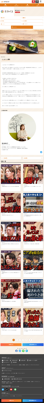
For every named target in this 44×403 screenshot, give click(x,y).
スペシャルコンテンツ (14, 364)
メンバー (11, 24)
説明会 (11, 21)
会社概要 (3, 373)
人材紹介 (32, 381)
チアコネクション (37, 381)
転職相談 (23, 364)
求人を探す (5, 360)
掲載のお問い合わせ (16, 379)
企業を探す (22, 360)
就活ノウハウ (4, 364)
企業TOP (11, 17)
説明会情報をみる (33, 344)
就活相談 (20, 364)
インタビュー (33, 24)
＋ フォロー (18, 12)
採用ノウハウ (14, 381)
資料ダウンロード (20, 381)
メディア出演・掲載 (14, 373)
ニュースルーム (7, 373)
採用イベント (9, 381)
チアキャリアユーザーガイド (34, 364)
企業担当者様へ (6, 379)
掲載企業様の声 (4, 381)
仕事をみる (11, 344)
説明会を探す (14, 360)
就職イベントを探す (32, 360)
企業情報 (33, 21)
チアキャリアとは (6, 371)
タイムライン (14, 27)
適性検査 (14, 362)
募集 (33, 17)
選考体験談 (8, 364)
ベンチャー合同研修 (27, 381)
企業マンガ (28, 364)
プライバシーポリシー (21, 373)
